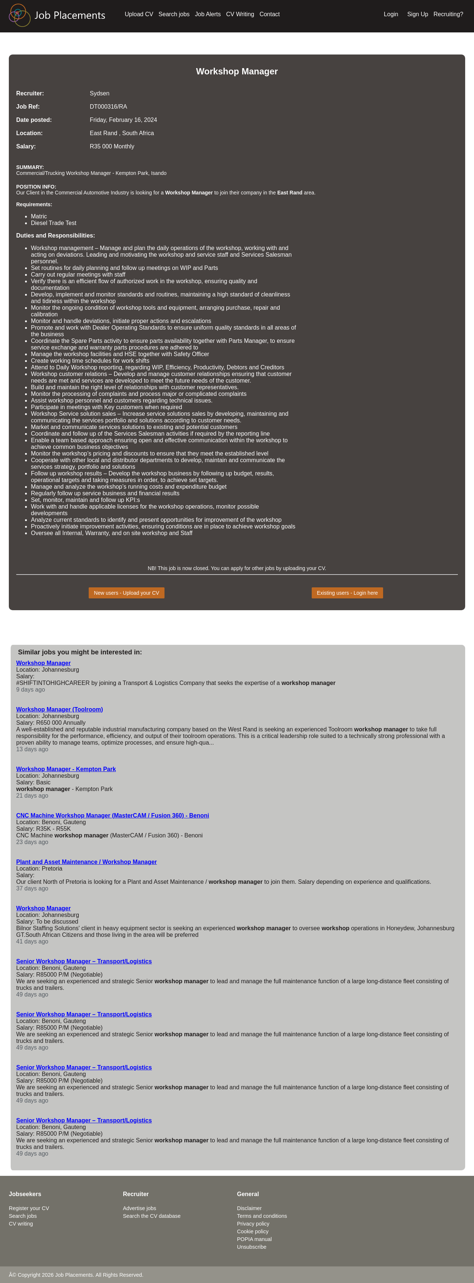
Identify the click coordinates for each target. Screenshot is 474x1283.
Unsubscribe (251, 1247)
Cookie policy (253, 1231)
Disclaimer (249, 1208)
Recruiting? (448, 14)
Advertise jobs (139, 1208)
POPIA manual (254, 1239)
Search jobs (174, 14)
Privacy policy (253, 1224)
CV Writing (240, 14)
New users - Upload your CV (126, 593)
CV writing (21, 1224)
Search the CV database (152, 1216)
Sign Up (417, 14)
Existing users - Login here (347, 593)
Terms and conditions (262, 1216)
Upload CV (139, 14)
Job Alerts (208, 14)
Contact (269, 14)
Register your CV (29, 1208)
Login (391, 14)
